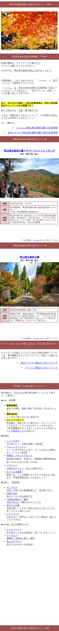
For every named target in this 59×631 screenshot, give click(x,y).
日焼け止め (11, 493)
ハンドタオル (12, 441)
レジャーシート (14, 529)
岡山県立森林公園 (29, 257)
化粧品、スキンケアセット (19, 455)
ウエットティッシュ (16, 447)
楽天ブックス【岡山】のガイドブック (39, 363)
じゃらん (36, 240)
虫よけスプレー (14, 541)
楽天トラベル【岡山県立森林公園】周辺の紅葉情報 (32, 133)
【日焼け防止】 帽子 (17, 499)
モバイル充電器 (14, 472)
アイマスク (11, 535)
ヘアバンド (11, 465)
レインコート (12, 514)
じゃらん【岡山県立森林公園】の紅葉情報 (37, 128)
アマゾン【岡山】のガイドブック (41, 368)
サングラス (11, 487)
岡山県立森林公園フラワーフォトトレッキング (29, 150)
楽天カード (18, 431)
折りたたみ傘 (12, 505)
